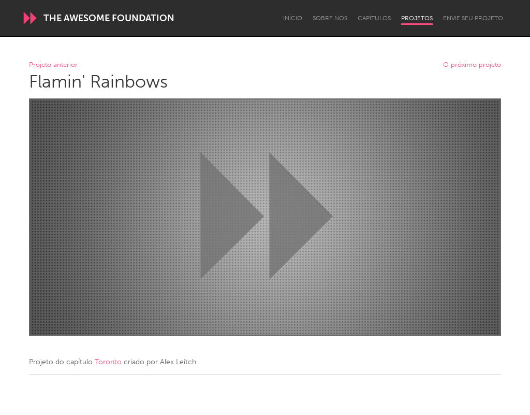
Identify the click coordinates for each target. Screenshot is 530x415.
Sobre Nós (330, 18)
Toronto (108, 361)
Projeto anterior (53, 65)
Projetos (417, 18)
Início (292, 18)
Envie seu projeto (473, 18)
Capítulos (374, 18)
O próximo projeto (472, 65)
